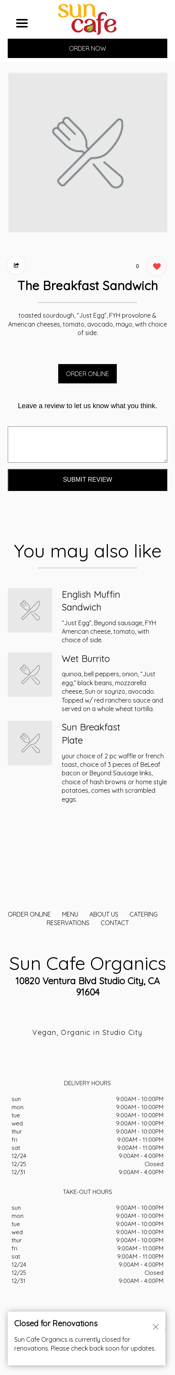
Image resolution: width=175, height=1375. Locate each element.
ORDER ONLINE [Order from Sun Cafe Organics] (29, 914)
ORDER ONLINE (87, 374)
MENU (70, 914)
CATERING (144, 914)
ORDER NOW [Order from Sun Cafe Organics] (87, 48)
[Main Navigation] (22, 23)
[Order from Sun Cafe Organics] (30, 610)
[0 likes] (155, 267)
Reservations (68, 923)
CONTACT (115, 923)
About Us (103, 914)
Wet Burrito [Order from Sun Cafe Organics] (86, 658)
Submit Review (87, 479)
